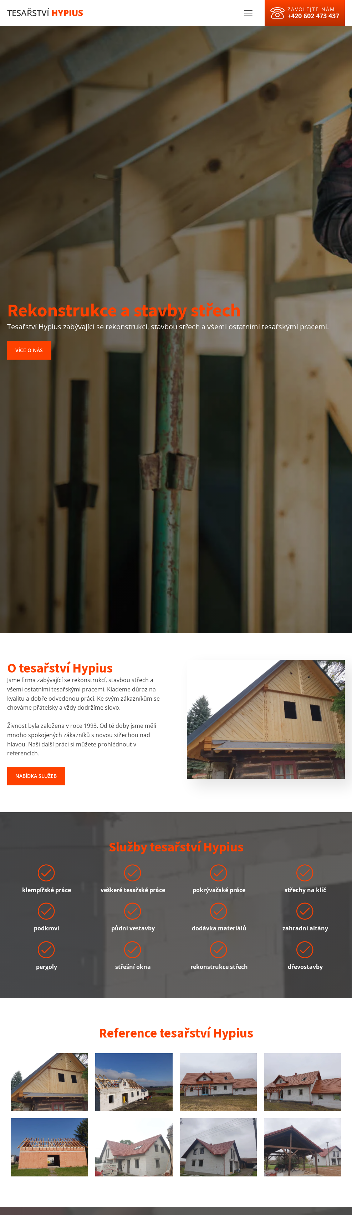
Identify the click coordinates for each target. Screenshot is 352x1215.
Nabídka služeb (36, 775)
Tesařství (45, 13)
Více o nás (29, 350)
